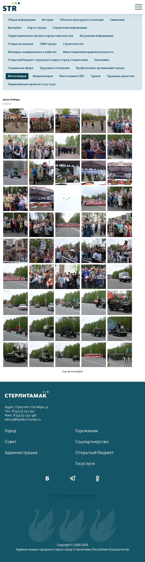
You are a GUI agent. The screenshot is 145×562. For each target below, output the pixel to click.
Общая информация (21, 19)
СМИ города (48, 44)
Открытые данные (20, 44)
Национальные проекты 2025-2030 (32, 84)
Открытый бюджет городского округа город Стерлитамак (48, 60)
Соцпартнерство (92, 441)
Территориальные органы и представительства (40, 35)
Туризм (95, 76)
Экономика (101, 60)
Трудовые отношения (54, 68)
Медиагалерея (43, 76)
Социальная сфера (20, 68)
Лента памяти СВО (71, 76)
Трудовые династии (120, 76)
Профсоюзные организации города (100, 68)
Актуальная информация (96, 35)
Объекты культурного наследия (81, 19)
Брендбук (14, 27)
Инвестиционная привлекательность (88, 52)
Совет (10, 441)
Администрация (21, 452)
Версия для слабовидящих (72, 495)
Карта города (37, 27)
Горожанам (86, 430)
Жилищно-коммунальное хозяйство (32, 52)
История (47, 19)
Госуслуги (85, 463)
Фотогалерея (17, 76)
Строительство (73, 44)
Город (10, 430)
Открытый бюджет (94, 452)
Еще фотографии (72, 371)
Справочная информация (70, 27)
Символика (117, 19)
